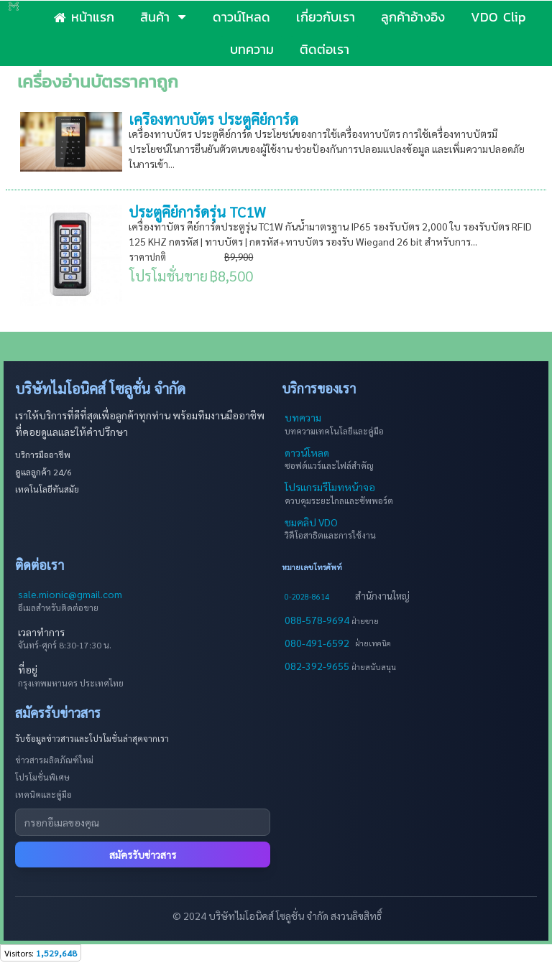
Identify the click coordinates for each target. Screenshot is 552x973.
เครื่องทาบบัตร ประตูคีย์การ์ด (213, 119)
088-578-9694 (318, 619)
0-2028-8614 (307, 596)
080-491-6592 (317, 642)
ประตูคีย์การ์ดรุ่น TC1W (197, 211)
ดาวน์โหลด (307, 452)
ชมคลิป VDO (311, 522)
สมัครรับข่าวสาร (142, 854)
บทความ (303, 417)
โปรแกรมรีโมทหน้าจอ (330, 486)
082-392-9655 (318, 665)
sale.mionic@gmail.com (70, 593)
